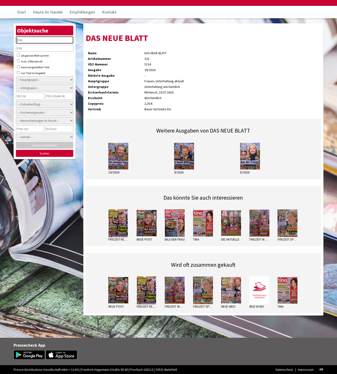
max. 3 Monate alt (29, 61)
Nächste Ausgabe (101, 75)
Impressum (306, 369)
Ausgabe (94, 70)
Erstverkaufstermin (103, 92)
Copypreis (96, 103)
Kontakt (109, 12)
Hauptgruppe (98, 81)
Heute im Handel (47, 12)
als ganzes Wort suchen (33, 55)
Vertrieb (94, 109)
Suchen (44, 153)
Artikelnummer (99, 59)
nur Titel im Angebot (31, 73)
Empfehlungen (82, 12)
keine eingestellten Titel (33, 67)
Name (92, 53)
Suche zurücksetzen (44, 145)
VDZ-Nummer (98, 64)
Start (21, 12)
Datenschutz (284, 369)
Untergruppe (98, 87)
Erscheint (95, 98)
